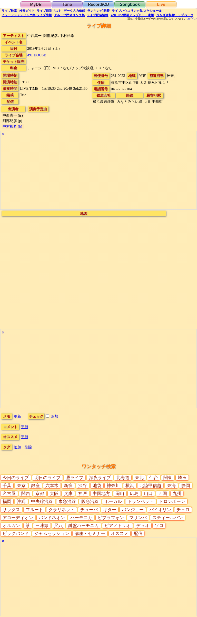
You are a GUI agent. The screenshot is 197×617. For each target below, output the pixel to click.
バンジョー (133, 509)
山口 (148, 493)
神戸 (82, 493)
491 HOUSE (36, 55)
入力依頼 (74, 11)
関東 (167, 477)
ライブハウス (137, 11)
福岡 (7, 501)
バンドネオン (52, 517)
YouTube (132, 15)
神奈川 (113, 485)
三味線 (41, 525)
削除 (28, 447)
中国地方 (101, 493)
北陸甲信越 (150, 485)
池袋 (97, 485)
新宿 (68, 485)
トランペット (140, 501)
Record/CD (98, 4)
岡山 (119, 493)
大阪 (54, 493)
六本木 (51, 485)
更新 (17, 416)
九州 (177, 493)
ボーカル (113, 501)
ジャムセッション (51, 533)
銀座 (35, 485)
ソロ (159, 525)
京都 (39, 493)
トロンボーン (172, 501)
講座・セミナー (90, 533)
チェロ (183, 509)
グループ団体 (69, 15)
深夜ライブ (100, 477)
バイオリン (160, 509)
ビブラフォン (111, 517)
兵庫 (68, 493)
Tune (67, 4)
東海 (171, 485)
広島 (134, 493)
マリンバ (138, 517)
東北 (139, 477)
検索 (9, 11)
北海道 (122, 477)
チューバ (89, 509)
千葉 (7, 485)
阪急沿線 (90, 501)
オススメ (119, 533)
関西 (25, 493)
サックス (11, 509)
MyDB (36, 4)
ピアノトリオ (117, 525)
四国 (162, 493)
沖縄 (21, 501)
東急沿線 (67, 501)
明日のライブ (47, 477)
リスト (49, 11)
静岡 (185, 485)
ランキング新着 (98, 11)
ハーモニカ (81, 517)
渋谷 (82, 485)
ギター (109, 509)
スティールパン (167, 517)
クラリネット (61, 509)
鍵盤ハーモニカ (83, 525)
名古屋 (9, 493)
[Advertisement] (98, 173)
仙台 (153, 477)
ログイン (191, 18)
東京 (21, 485)
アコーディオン (18, 517)
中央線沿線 (42, 501)
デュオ (142, 525)
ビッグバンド (16, 533)
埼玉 (182, 477)
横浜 (129, 485)
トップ (174, 15)
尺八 (58, 525)
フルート (34, 509)
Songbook (130, 4)
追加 (54, 416)
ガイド (27, 11)
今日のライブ (16, 477)
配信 (97, 15)
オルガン (11, 525)
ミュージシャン (27, 15)
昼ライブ (74, 477)
